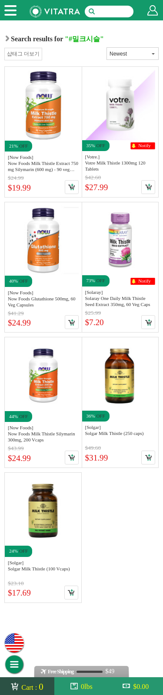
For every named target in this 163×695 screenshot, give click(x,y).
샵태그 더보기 (23, 54)
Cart (72, 187)
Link (43, 132)
